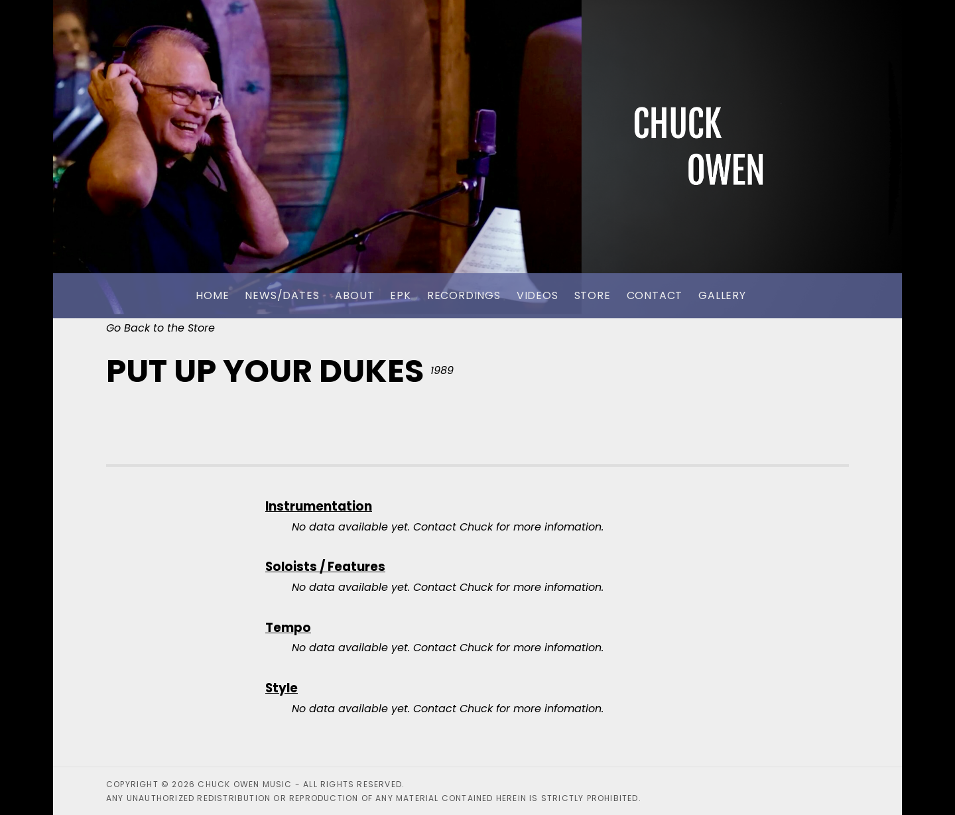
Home (212, 295)
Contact (655, 295)
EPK (400, 295)
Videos (537, 295)
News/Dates (282, 295)
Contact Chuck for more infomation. (508, 526)
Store (592, 295)
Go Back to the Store (160, 328)
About (354, 295)
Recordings (464, 295)
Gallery (722, 295)
